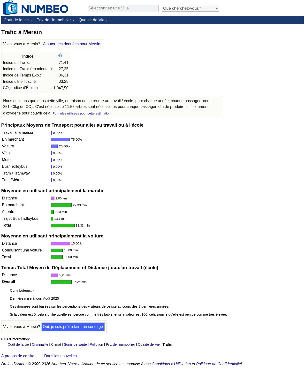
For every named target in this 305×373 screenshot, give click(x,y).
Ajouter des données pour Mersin (71, 44)
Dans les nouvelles (60, 356)
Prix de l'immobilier (54, 20)
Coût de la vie (16, 20)
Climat (56, 344)
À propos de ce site (17, 356)
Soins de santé (75, 344)
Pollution (96, 344)
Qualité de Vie (91, 20)
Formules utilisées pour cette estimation (82, 113)
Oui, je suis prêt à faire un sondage (73, 327)
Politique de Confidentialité (219, 364)
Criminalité (40, 344)
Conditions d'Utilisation (171, 364)
